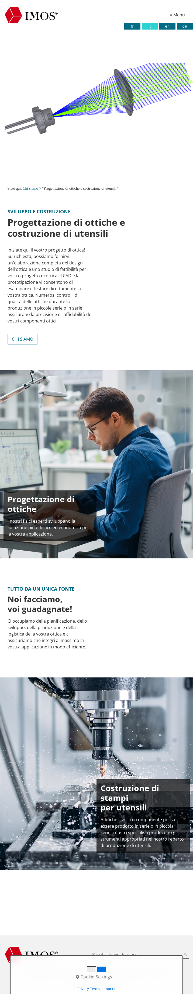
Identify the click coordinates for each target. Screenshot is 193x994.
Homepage (36, 973)
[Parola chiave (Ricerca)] (186, 955)
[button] (22, 339)
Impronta (60, 973)
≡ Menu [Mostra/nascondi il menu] (177, 15)
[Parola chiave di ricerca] (140, 955)
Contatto (159, 973)
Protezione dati (88, 973)
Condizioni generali (127, 973)
